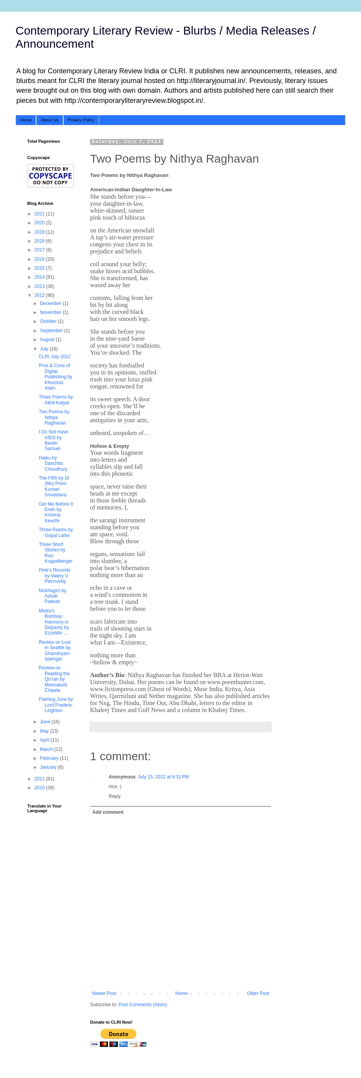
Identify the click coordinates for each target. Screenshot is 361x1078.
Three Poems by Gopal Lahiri (56, 532)
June (45, 721)
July (45, 349)
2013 (40, 286)
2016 (40, 259)
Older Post (258, 993)
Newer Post (104, 993)
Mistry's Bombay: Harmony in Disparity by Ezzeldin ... (54, 622)
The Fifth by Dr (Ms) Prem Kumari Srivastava (54, 486)
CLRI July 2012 (55, 356)
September (52, 330)
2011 (40, 779)
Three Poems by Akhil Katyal (56, 399)
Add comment (107, 812)
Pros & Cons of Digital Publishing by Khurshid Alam (55, 377)
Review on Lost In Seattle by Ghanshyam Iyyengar (55, 651)
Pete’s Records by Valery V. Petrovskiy (54, 575)
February (50, 758)
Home (25, 120)
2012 (40, 295)
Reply (115, 796)
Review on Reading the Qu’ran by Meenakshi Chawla (54, 679)
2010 (40, 787)
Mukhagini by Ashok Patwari (52, 596)
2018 (40, 241)
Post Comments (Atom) (142, 1004)
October (49, 321)
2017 (40, 250)
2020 (40, 222)
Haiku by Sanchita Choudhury (53, 463)
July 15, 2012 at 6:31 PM (163, 777)
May (45, 731)
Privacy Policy (81, 120)
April (45, 740)
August (48, 339)
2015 (40, 268)
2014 (40, 277)
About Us (49, 120)
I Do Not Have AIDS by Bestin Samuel (53, 440)
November (51, 312)
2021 (40, 214)
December (51, 303)
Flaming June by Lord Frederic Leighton (56, 705)
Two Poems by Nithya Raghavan (54, 417)
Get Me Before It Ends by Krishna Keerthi (56, 512)
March (47, 749)
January (49, 767)
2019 (40, 232)
